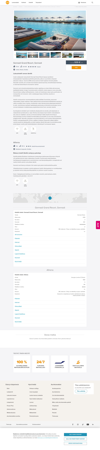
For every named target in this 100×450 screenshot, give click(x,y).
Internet (17, 242)
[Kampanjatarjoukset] (98, 225)
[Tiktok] (83, 424)
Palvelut (17, 238)
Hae (76, 67)
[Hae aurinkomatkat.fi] (92, 2)
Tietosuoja (8, 424)
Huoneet (17, 257)
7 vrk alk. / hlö (76, 62)
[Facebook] (73, 424)
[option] (50, 31)
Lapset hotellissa (20, 254)
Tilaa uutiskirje (81, 391)
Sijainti (17, 250)
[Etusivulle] (7, 2)
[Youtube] (88, 424)
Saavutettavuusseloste (21, 424)
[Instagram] (78, 424)
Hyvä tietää (18, 261)
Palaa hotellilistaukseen (81, 6)
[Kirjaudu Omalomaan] (82, 2)
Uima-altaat (18, 246)
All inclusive (18, 234)
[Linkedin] (93, 424)
